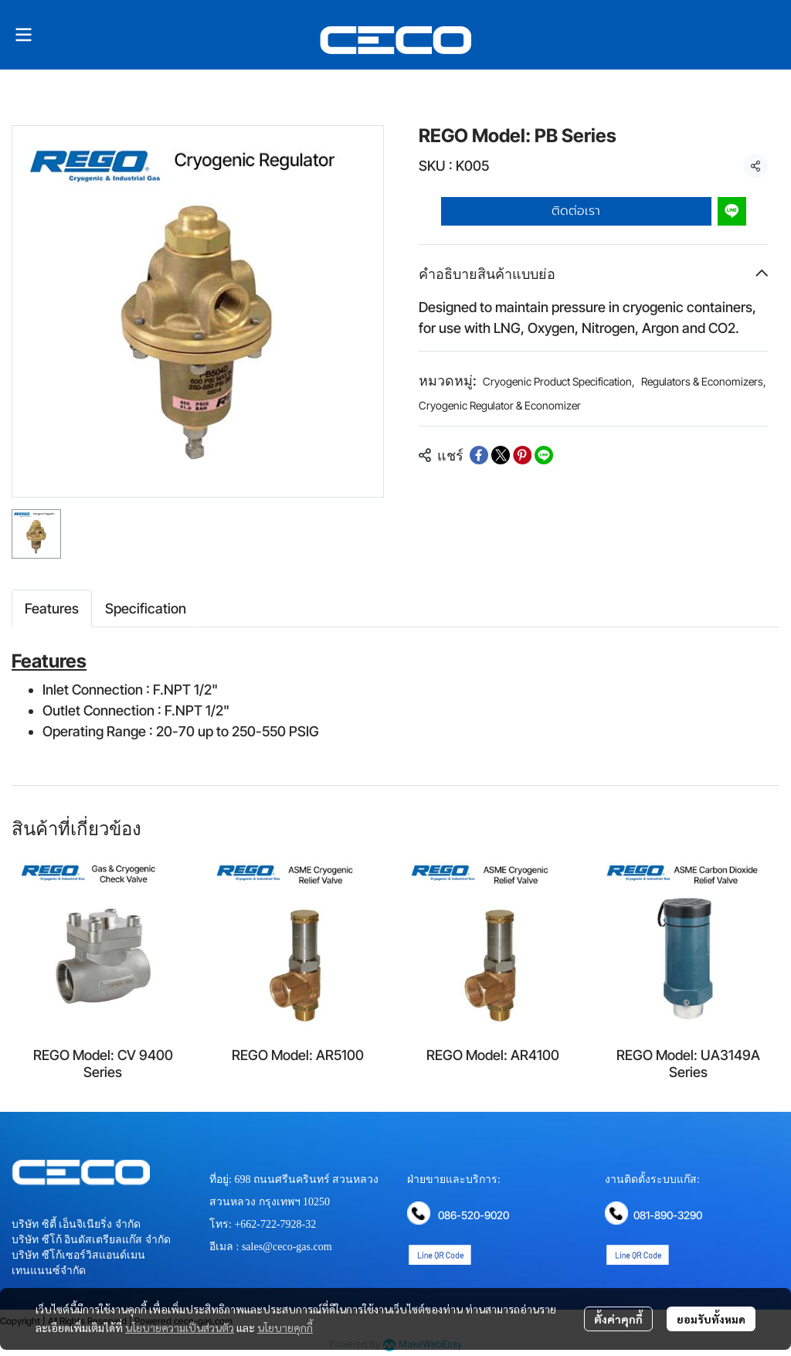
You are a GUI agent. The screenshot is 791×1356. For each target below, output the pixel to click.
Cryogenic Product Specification (559, 381)
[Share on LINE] (544, 455)
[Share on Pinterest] (522, 455)
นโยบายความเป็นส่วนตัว (179, 1327)
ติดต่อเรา (576, 211)
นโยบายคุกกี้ (285, 1327)
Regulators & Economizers (703, 381)
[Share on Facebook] (479, 455)
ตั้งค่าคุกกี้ (618, 1319)
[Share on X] (500, 455)
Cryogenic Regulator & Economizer (500, 405)
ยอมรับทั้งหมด (711, 1319)
